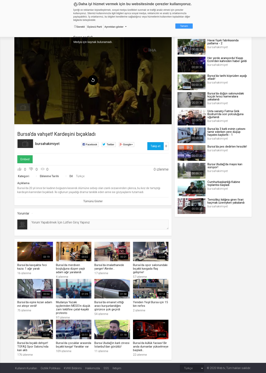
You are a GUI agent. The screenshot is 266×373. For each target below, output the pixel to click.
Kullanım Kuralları (26, 367)
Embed (25, 158)
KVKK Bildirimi (73, 367)
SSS (106, 367)
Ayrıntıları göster (113, 26)
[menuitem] (24, 107)
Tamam (184, 26)
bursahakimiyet (48, 143)
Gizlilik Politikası (50, 367)
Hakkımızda (92, 367)
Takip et (155, 145)
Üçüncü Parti (94, 26)
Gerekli (79, 26)
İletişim (116, 367)
